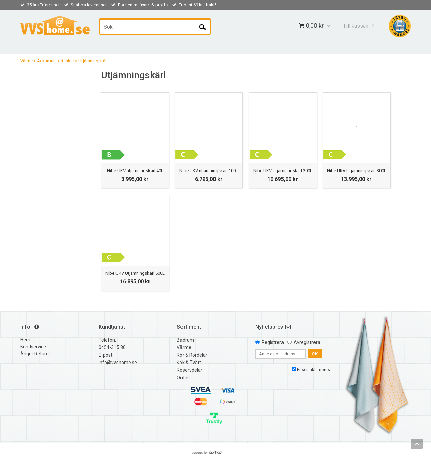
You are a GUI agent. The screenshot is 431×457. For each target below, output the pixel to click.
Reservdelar (189, 370)
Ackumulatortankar (55, 60)
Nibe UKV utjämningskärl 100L (208, 170)
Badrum (185, 340)
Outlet (183, 377)
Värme (26, 60)
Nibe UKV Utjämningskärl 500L (135, 273)
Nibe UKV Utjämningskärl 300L (356, 170)
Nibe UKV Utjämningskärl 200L (282, 170)
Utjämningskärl (93, 60)
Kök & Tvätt (189, 362)
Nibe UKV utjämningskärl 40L (135, 170)
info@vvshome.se (118, 362)
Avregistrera (307, 342)
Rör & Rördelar (192, 355)
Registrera (273, 342)
